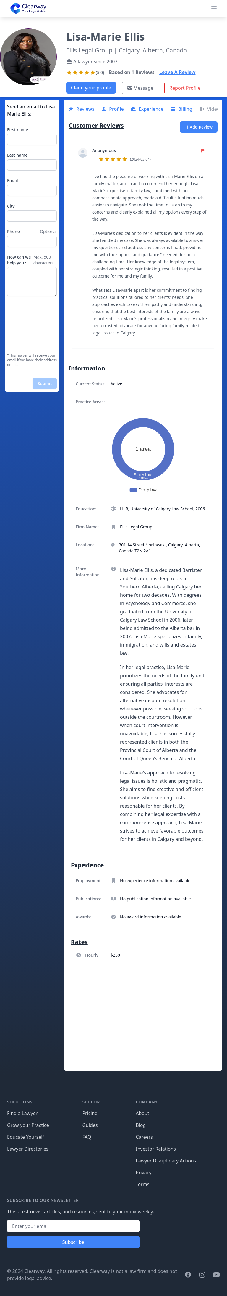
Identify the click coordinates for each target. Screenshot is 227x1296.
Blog (141, 1125)
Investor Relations (156, 1149)
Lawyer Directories (27, 1149)
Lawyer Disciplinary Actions (166, 1160)
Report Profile (185, 88)
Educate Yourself (25, 1137)
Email (12, 180)
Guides (90, 1125)
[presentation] (31, 324)
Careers (144, 1137)
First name (17, 129)
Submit (45, 383)
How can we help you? (19, 260)
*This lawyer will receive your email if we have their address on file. (32, 360)
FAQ (86, 1137)
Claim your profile (91, 87)
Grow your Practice (28, 1125)
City (10, 206)
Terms (142, 1184)
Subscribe (73, 1242)
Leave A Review (177, 72)
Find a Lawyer (22, 1113)
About (142, 1113)
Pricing (90, 1113)
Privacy (143, 1172)
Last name (17, 155)
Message (140, 88)
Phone (13, 231)
